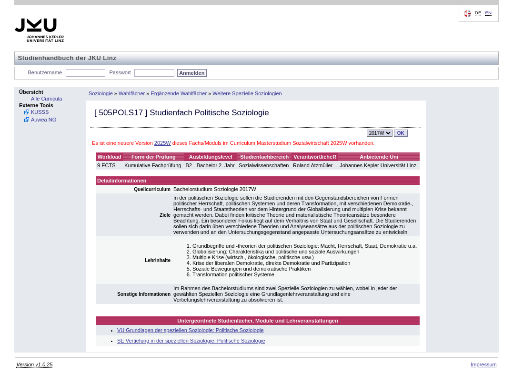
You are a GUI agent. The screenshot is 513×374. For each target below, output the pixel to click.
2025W (162, 143)
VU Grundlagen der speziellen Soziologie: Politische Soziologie (190, 330)
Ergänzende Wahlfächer (179, 93)
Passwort (120, 72)
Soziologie (101, 93)
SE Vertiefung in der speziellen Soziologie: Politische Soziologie (191, 341)
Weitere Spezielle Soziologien (247, 93)
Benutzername (45, 72)
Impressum (483, 364)
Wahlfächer (132, 93)
